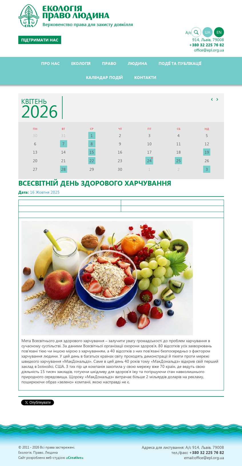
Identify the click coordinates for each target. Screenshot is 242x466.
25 (178, 160)
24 (149, 160)
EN (219, 32)
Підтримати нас (39, 40)
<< (212, 99)
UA (207, 32)
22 (91, 160)
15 (91, 152)
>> (217, 99)
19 (207, 152)
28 (63, 169)
